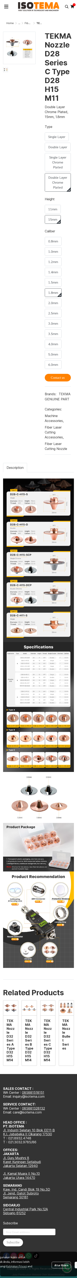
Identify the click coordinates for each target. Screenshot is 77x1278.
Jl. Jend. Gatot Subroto (21, 1193)
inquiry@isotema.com (29, 1096)
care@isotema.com (27, 1112)
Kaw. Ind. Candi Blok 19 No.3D (26, 1189)
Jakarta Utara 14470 (19, 1178)
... (19, 23)
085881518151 (33, 1092)
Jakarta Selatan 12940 (20, 1166)
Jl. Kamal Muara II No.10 (21, 1173)
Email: (8, 1112)
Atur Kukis (61, 1261)
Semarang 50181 (15, 1197)
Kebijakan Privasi (16, 1262)
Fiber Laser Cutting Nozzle (56, 446)
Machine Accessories (54, 418)
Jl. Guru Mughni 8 (16, 1158)
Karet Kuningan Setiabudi (22, 1162)
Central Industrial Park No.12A (25, 1209)
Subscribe (13, 1242)
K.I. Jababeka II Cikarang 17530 (27, 1134)
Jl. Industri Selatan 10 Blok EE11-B (29, 1130)
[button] (67, 6)
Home (10, 23)
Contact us (58, 377)
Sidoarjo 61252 (14, 1213)
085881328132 (33, 1108)
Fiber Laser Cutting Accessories (54, 432)
